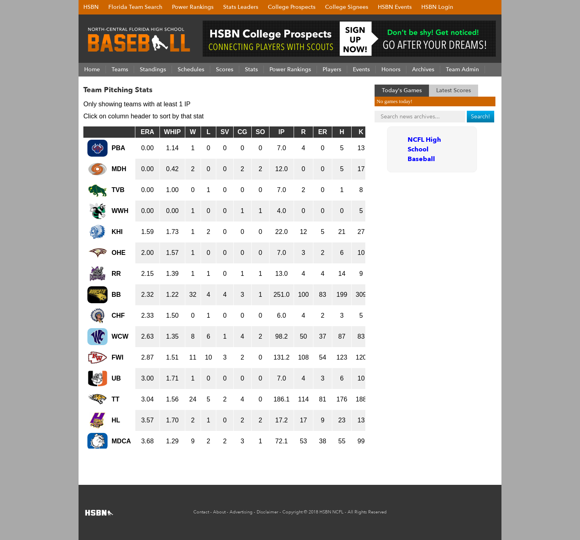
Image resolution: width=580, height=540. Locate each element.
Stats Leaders (240, 7)
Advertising (241, 512)
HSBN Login (437, 7)
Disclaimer (267, 512)
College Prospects (291, 7)
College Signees (346, 7)
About (219, 512)
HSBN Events (395, 7)
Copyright (292, 512)
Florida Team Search (135, 7)
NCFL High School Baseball (424, 149)
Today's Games (402, 90)
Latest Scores (453, 90)
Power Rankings (192, 7)
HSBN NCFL (331, 512)
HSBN (91, 7)
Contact (201, 512)
